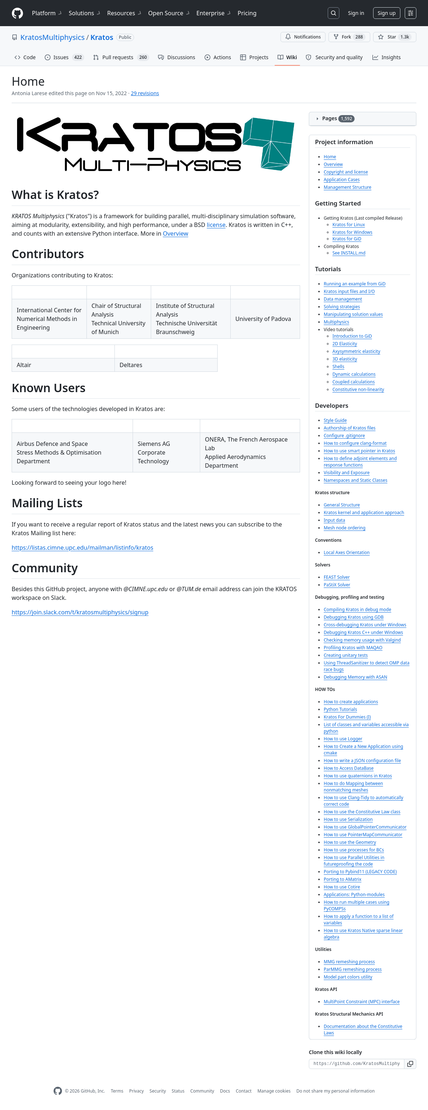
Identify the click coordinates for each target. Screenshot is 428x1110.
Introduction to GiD (352, 336)
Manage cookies (273, 1091)
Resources (124, 13)
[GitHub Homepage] (57, 1090)
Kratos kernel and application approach (364, 512)
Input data (334, 520)
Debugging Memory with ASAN (355, 677)
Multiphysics (336, 322)
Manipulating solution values (353, 314)
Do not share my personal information (335, 1091)
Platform (47, 13)
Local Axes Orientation (347, 552)
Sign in (356, 12)
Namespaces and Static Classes (355, 480)
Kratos (101, 37)
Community (202, 1091)
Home (330, 157)
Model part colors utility (348, 977)
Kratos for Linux (348, 224)
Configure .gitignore (344, 435)
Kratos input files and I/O (349, 291)
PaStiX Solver (337, 585)
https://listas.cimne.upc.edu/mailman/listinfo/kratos (82, 548)
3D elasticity (344, 359)
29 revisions (145, 93)
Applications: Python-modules (354, 894)
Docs (225, 1091)
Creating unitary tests (346, 655)
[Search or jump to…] (333, 13)
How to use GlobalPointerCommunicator (365, 827)
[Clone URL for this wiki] (356, 1064)
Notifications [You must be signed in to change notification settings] (302, 37)
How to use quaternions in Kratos (358, 776)
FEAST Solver (337, 577)
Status (178, 1091)
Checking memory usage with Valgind (362, 640)
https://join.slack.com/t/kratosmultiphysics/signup (80, 612)
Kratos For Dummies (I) (347, 717)
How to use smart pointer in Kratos (359, 451)
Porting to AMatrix (343, 879)
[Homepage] (17, 13)
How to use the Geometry (350, 842)
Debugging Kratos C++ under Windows (363, 632)
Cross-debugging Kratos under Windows (365, 625)
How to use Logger (343, 739)
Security (158, 1091)
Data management (343, 299)
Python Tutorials (340, 709)
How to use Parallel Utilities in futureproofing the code (354, 860)
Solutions (85, 13)
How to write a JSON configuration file (362, 760)
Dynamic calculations (354, 374)
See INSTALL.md (349, 253)
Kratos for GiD (346, 239)
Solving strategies (342, 307)
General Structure (342, 505)
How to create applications (351, 702)
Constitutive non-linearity (358, 389)
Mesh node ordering (345, 528)
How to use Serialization (348, 819)
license (216, 225)
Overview (175, 233)
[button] (410, 1064)
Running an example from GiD (354, 284)
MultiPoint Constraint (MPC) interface (362, 1002)
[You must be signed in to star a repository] (394, 37)
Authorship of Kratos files (350, 428)
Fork (349, 37)
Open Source (169, 13)
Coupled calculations (353, 382)
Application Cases (342, 179)
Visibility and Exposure (347, 472)
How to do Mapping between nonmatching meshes (353, 786)
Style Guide (335, 420)
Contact (243, 1091)
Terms (117, 1091)
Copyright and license (346, 172)
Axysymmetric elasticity (356, 351)
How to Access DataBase (349, 768)
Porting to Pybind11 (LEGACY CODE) (360, 872)
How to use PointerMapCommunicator (363, 835)
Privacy (136, 1091)
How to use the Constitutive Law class (362, 812)
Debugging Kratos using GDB (354, 617)
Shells (338, 366)
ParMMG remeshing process (353, 969)
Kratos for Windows (352, 232)
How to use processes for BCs (354, 850)
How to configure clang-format (355, 443)
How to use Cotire (342, 887)
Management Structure (347, 187)
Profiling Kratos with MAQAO (353, 648)
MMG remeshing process (349, 962)
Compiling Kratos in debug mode (357, 609)
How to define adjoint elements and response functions (360, 461)
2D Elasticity (344, 344)
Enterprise (214, 13)
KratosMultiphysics (52, 37)
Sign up (387, 12)
